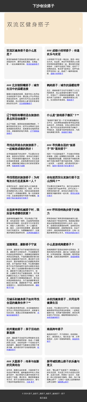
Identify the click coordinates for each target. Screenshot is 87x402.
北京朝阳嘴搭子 (25, 103)
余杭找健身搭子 (53, 317)
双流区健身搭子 (33, 64)
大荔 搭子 (30, 382)
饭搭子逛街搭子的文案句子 (63, 166)
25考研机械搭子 (33, 233)
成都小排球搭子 (57, 74)
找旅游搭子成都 (18, 166)
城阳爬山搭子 (63, 382)
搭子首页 (43, 398)
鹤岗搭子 (70, 100)
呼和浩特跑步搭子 (72, 233)
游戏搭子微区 (66, 132)
